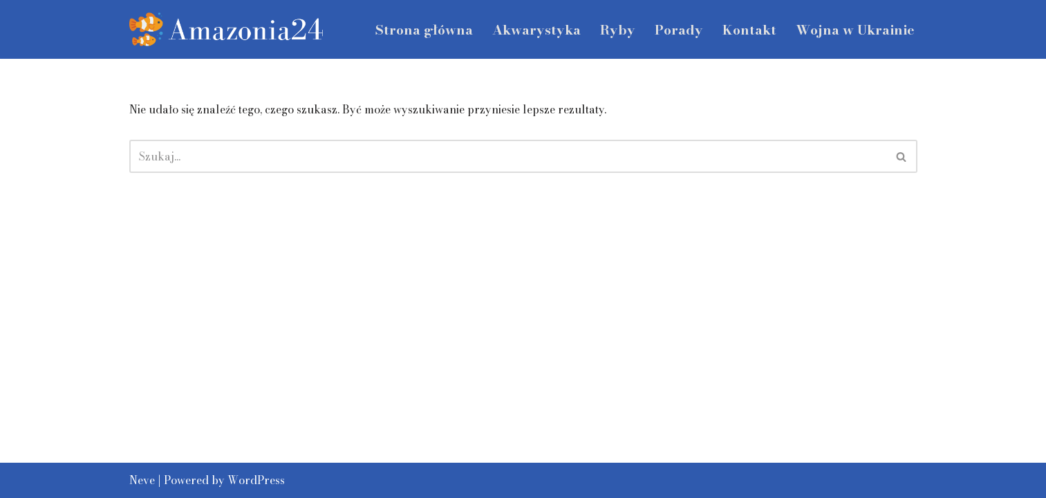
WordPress (256, 480)
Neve (142, 480)
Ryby (617, 29)
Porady (679, 29)
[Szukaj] (507, 156)
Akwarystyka (536, 29)
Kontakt (749, 29)
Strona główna (424, 29)
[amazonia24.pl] (226, 29)
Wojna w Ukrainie (855, 29)
